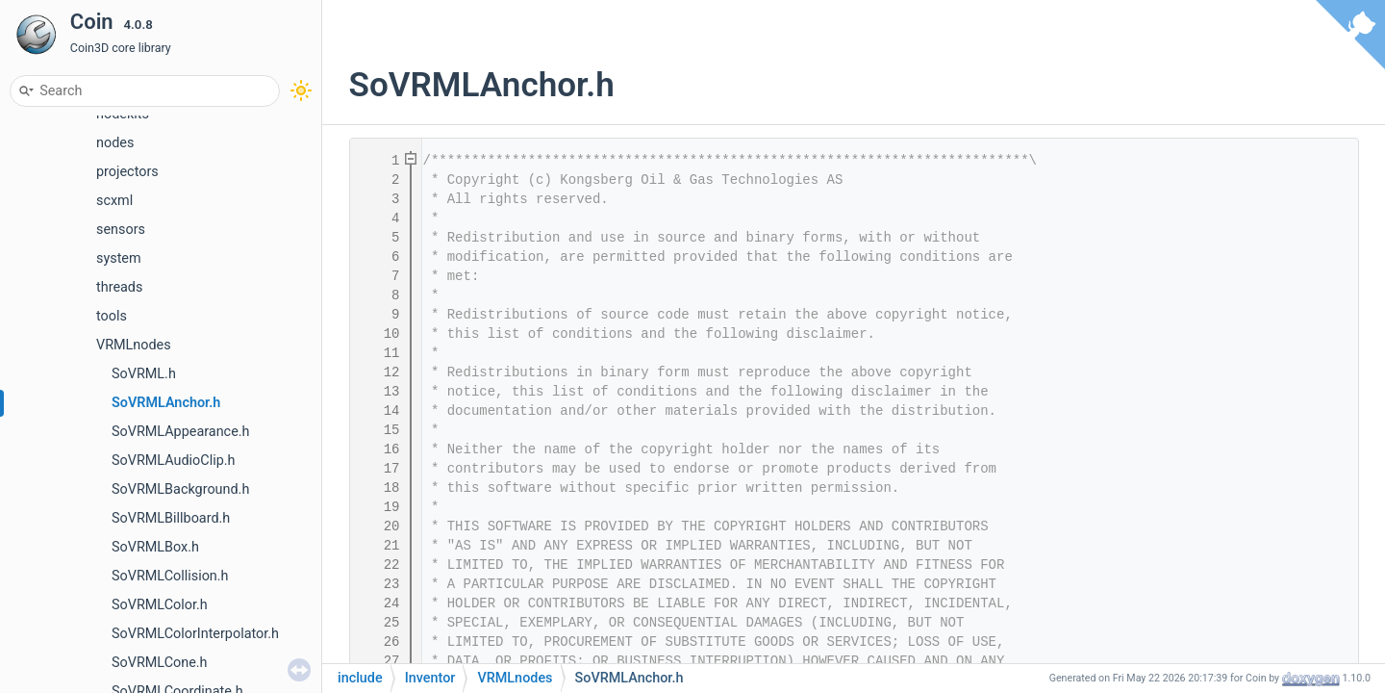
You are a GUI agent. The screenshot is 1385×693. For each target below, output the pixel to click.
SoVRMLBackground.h (180, 489)
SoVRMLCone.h (160, 662)
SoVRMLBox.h (155, 547)
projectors (127, 172)
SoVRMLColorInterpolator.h (195, 634)
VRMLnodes (133, 345)
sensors (120, 229)
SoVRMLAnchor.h (166, 403)
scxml (114, 200)
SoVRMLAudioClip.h (173, 460)
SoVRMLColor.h (160, 605)
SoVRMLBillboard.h (171, 518)
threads (119, 287)
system (118, 258)
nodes (115, 143)
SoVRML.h (144, 374)
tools (111, 316)
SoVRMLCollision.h (170, 576)
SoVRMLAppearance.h (181, 432)
